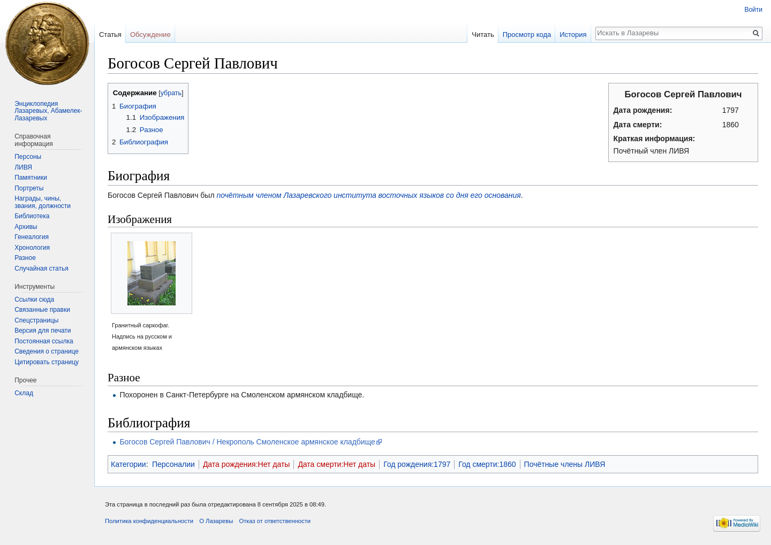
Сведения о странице (46, 351)
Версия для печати (42, 330)
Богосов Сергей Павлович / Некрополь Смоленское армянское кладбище (247, 441)
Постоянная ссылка (43, 341)
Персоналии (173, 464)
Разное (25, 258)
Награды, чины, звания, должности (42, 202)
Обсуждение (150, 34)
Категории (128, 464)
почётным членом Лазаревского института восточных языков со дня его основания (368, 195)
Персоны (27, 156)
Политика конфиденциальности (149, 521)
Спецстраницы (36, 320)
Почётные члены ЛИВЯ (565, 464)
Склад (23, 393)
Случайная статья (41, 268)
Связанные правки (42, 309)
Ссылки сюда (34, 299)
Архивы (25, 227)
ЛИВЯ (23, 167)
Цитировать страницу (46, 362)
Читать (483, 34)
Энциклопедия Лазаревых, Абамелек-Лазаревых (48, 111)
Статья (110, 34)
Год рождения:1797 (416, 464)
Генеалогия (31, 237)
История (573, 34)
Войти (753, 9)
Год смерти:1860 (487, 464)
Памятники (30, 177)
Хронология (32, 247)
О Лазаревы (216, 521)
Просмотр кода (527, 34)
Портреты (28, 188)
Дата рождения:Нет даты (246, 464)
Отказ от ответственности (275, 521)
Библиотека (31, 216)
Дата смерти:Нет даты (336, 464)
